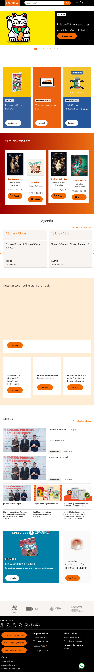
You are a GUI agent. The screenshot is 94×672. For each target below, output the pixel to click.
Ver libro (15, 345)
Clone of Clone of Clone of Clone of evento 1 (24, 246)
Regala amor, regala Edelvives (46, 504)
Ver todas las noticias (82, 420)
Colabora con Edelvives (10, 668)
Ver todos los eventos (81, 227)
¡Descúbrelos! (67, 35)
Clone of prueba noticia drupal (62, 429)
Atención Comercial (9, 665)
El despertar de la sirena (79, 181)
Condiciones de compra (73, 641)
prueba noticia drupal (58, 457)
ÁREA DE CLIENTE (76, 2)
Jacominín (35, 182)
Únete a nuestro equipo (14, 635)
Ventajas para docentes (14, 650)
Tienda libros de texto (72, 637)
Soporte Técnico (7, 661)
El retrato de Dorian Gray (59, 180)
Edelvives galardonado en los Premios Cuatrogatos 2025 (76, 505)
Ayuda (66, 648)
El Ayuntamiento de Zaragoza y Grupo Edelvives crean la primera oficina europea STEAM (15, 515)
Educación (54, 451)
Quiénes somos (39, 637)
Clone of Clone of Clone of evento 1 (70, 244)
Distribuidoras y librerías (14, 642)
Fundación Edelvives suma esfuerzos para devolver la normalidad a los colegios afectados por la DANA (74, 515)
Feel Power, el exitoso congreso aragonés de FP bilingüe (43, 514)
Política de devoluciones (73, 644)
